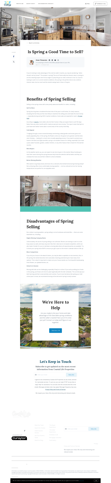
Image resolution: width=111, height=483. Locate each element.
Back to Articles (34, 43)
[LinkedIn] (15, 431)
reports (36, 122)
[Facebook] (12, 431)
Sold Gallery (52, 440)
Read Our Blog (39, 440)
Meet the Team (39, 425)
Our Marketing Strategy (45, 3)
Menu (87, 4)
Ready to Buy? (31, 3)
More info (81, 480)
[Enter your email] (51, 375)
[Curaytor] (19, 440)
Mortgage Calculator (55, 437)
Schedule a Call (53, 435)
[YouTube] (18, 431)
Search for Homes (40, 428)
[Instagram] (21, 431)
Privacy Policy (95, 458)
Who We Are (19, 3)
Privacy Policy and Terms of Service (55, 389)
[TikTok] (24, 431)
